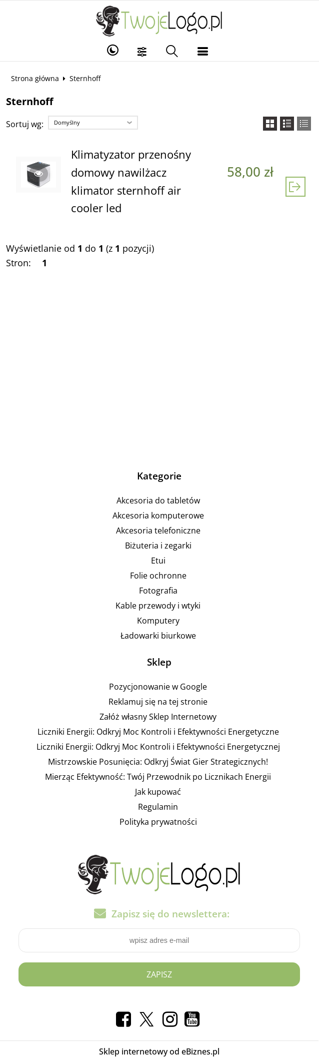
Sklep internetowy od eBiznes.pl (159, 1051)
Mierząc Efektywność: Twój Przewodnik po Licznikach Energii (158, 776)
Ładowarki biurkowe (158, 635)
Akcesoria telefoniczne (158, 530)
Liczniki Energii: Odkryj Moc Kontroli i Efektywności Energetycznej (158, 746)
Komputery (158, 620)
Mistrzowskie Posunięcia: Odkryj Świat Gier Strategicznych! (158, 761)
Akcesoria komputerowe (158, 515)
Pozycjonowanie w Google (158, 686)
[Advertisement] (159, 374)
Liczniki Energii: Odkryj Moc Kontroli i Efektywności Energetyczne (158, 731)
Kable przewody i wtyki (158, 605)
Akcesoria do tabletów (158, 500)
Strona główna (35, 78)
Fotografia (158, 590)
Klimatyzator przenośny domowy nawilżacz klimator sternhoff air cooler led (131, 181)
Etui (158, 560)
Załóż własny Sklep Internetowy (158, 716)
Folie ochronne (158, 575)
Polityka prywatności (158, 821)
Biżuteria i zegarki (158, 545)
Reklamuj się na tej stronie (158, 701)
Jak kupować (158, 791)
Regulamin (158, 806)
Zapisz (159, 974)
